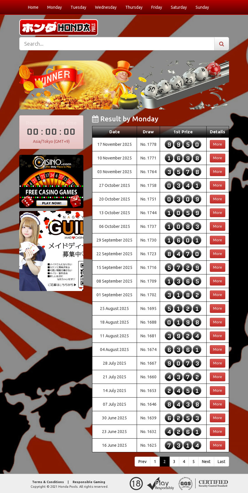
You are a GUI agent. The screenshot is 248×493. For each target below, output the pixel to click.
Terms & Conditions (48, 482)
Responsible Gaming (89, 482)
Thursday (134, 7)
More (217, 144)
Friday (156, 7)
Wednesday (106, 7)
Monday (54, 7)
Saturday (179, 7)
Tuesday (78, 7)
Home (33, 7)
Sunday (202, 7)
